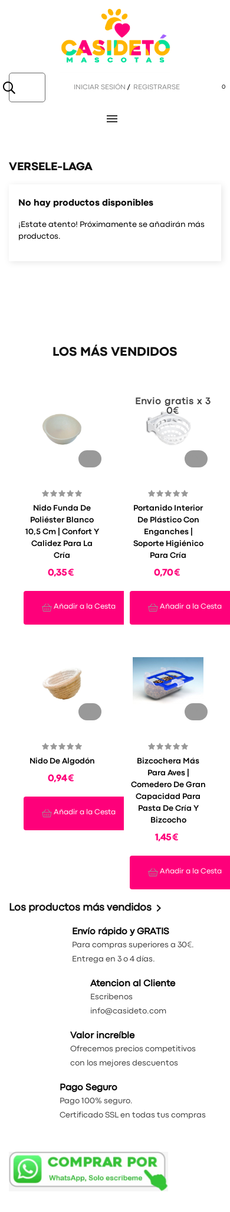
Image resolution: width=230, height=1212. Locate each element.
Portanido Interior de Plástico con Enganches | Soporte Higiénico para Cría (168, 532)
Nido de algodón (62, 761)
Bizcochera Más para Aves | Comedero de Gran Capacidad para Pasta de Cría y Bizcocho (168, 791)
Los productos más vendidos (87, 908)
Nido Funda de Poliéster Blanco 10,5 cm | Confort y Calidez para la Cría (62, 532)
